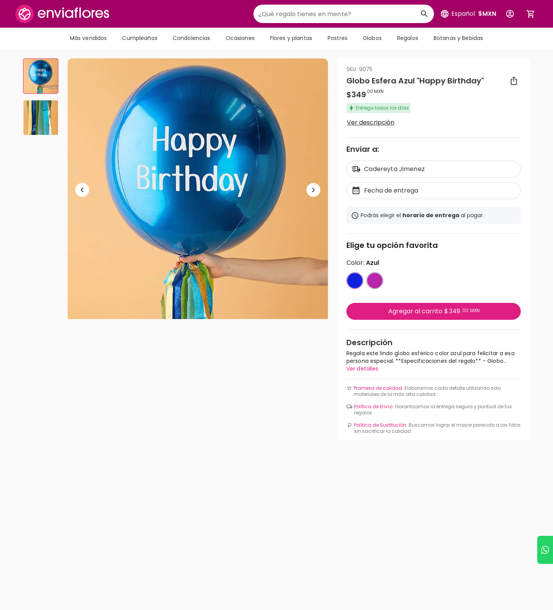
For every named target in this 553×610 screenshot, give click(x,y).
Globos (372, 38)
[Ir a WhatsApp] (545, 550)
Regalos (407, 38)
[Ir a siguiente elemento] (313, 190)
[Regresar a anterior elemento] (82, 190)
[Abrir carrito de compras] (531, 14)
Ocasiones (240, 38)
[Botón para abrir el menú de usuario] (510, 14)
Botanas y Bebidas (458, 38)
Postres (338, 38)
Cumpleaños (139, 38)
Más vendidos (88, 38)
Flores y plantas (291, 38)
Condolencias (191, 38)
